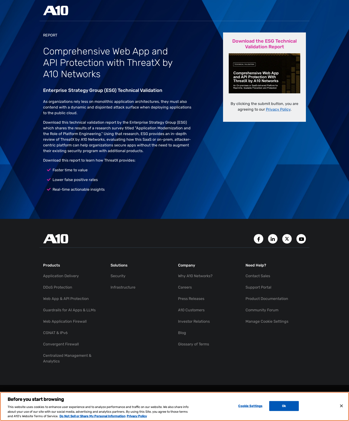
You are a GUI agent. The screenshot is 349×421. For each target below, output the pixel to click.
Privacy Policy (278, 109)
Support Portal (258, 287)
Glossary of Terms (193, 344)
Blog (182, 332)
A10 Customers (191, 310)
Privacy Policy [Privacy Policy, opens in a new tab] (137, 416)
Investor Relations (194, 321)
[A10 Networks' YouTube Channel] (301, 238)
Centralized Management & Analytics (67, 358)
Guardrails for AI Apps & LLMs (69, 310)
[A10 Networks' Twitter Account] (287, 238)
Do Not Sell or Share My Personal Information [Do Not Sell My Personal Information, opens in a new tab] (92, 416)
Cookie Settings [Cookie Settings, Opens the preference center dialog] (250, 406)
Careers (185, 287)
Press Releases (191, 298)
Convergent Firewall (61, 344)
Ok (284, 406)
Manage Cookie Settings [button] (267, 321)
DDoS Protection (57, 287)
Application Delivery (61, 276)
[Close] (341, 406)
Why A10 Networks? (195, 276)
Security (118, 276)
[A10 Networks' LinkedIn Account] (273, 238)
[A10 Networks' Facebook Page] (259, 238)
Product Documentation (267, 298)
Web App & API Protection (66, 298)
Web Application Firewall (65, 321)
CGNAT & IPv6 (55, 332)
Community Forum (262, 310)
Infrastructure (123, 287)
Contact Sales (258, 276)
